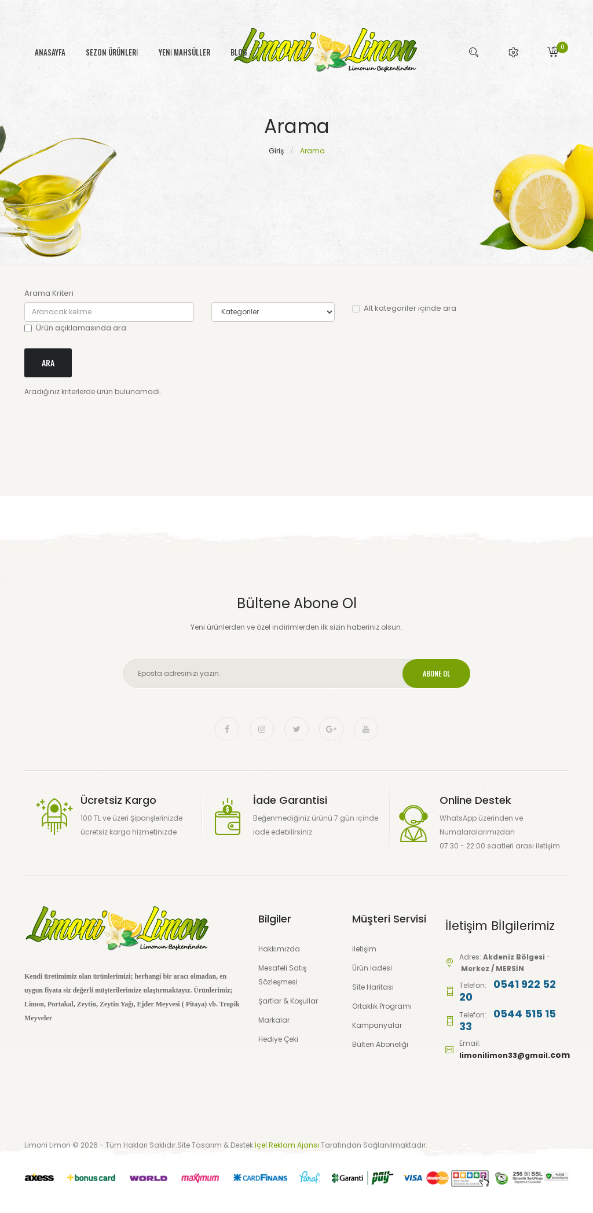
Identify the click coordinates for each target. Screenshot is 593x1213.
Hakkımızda (279, 949)
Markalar (274, 1020)
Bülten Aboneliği (380, 1044)
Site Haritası (373, 987)
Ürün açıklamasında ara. (76, 327)
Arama (312, 151)
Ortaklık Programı (382, 1006)
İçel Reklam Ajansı (288, 1145)
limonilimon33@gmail (503, 1055)
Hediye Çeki (278, 1039)
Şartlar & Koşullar (288, 1001)
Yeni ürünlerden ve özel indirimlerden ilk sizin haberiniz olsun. (296, 627)
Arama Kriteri (49, 293)
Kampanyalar (377, 1025)
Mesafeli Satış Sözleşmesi (282, 975)
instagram (262, 729)
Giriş (276, 151)
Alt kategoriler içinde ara (404, 308)
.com (559, 1055)
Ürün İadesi (372, 968)
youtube (366, 729)
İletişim (364, 949)
